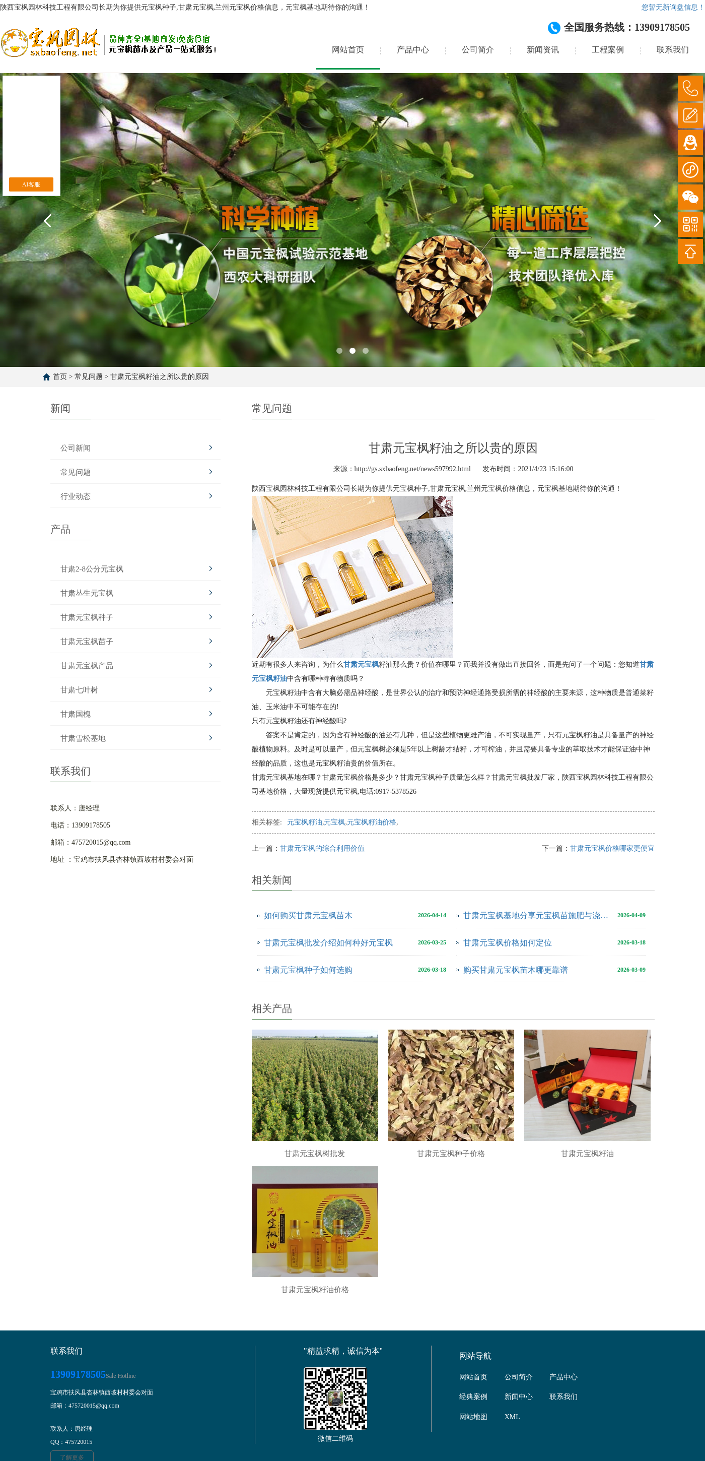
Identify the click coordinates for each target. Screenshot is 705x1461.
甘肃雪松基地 (83, 738)
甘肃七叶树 (79, 690)
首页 (60, 376)
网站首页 (348, 49)
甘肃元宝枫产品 (86, 666)
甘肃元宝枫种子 (86, 617)
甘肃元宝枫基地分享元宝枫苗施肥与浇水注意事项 (537, 915)
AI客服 (31, 184)
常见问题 (89, 376)
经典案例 (473, 1397)
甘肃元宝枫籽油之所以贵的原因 (159, 376)
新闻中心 (519, 1397)
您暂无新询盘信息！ (673, 7)
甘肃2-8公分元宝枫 (91, 569)
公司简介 (478, 49)
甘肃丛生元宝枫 (86, 593)
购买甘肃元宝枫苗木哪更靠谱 (515, 970)
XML (512, 1417)
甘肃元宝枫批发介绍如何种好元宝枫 (328, 942)
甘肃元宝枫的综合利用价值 (322, 848)
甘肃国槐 (75, 714)
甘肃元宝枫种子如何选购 (308, 970)
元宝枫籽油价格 (371, 822)
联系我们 (673, 49)
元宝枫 (334, 822)
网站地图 (473, 1417)
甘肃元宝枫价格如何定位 (507, 942)
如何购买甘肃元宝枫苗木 (308, 915)
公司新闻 (75, 448)
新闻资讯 (543, 49)
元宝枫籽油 (304, 822)
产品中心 (413, 49)
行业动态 (75, 496)
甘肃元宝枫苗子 (86, 642)
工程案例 (608, 49)
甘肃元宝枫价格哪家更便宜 (612, 848)
